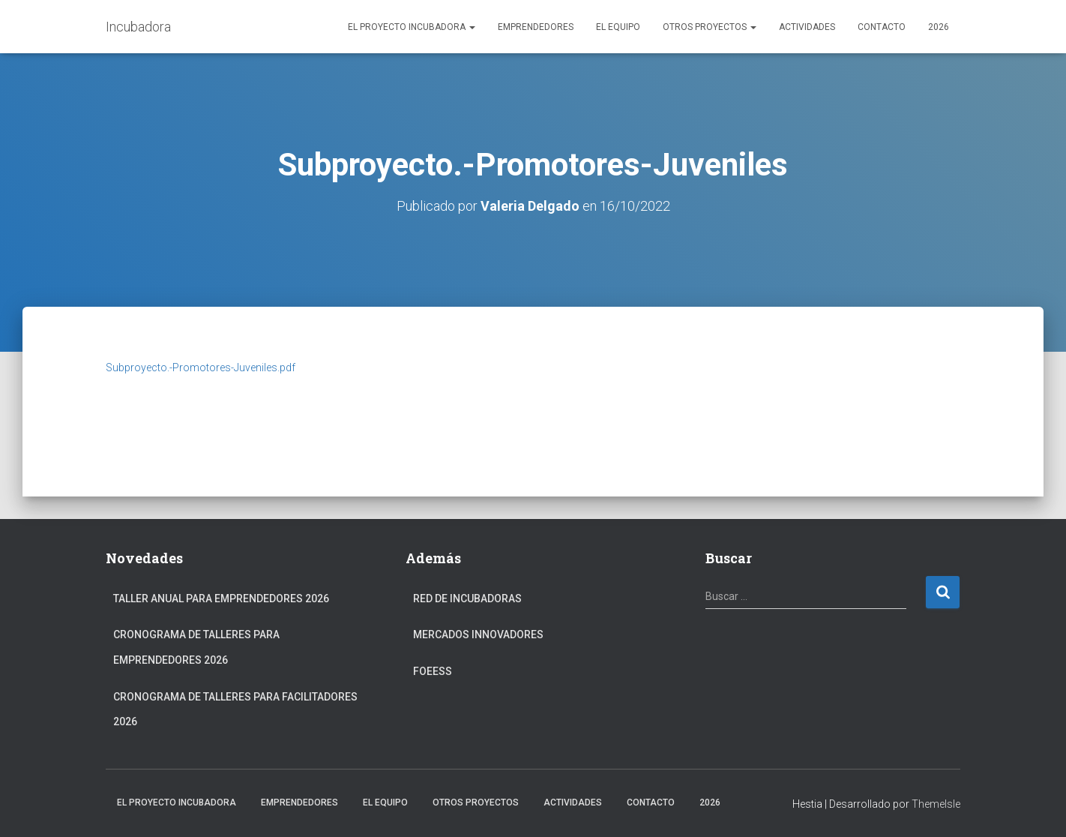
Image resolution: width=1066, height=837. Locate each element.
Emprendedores (535, 27)
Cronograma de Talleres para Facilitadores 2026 (235, 709)
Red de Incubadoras (467, 598)
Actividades (807, 27)
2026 (938, 27)
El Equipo (618, 27)
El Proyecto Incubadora (411, 27)
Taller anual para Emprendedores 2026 (221, 598)
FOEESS (432, 671)
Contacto (882, 27)
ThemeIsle (936, 804)
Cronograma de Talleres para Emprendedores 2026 (196, 647)
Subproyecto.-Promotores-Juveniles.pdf (200, 368)
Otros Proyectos (709, 27)
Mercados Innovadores (478, 634)
